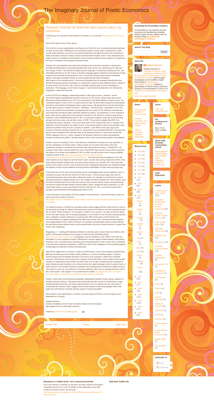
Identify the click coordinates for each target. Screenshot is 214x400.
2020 (140, 159)
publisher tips (160, 235)
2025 (140, 151)
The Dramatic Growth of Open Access (140, 112)
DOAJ (157, 284)
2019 (140, 163)
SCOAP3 (159, 319)
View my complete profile (145, 96)
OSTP (157, 315)
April (139, 251)
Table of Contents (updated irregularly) (139, 133)
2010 (140, 283)
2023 (140, 155)
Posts (160, 363)
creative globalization (160, 256)
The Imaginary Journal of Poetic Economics (96, 10)
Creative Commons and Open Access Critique (141, 122)
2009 (140, 289)
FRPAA (158, 288)
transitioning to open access (161, 192)
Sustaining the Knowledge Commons (146, 83)
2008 (140, 295)
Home (86, 324)
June (139, 242)
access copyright (159, 298)
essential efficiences (159, 230)
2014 (140, 183)
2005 (140, 313)
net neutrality (160, 346)
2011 (140, 276)
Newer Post (51, 324)
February (140, 262)
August (140, 232)
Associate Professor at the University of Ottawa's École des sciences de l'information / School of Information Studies (151, 74)
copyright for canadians (160, 272)
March (139, 255)
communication (161, 323)
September (140, 225)
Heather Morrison (154, 65)
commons (159, 310)
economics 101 (161, 264)
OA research (160, 277)
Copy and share (161, 110)
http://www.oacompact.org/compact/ (60, 237)
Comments (162, 367)
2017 (140, 170)
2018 (140, 166)
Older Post (121, 324)
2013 (140, 189)
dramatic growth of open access (161, 215)
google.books (160, 339)
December (140, 202)
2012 (140, 195)
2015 (140, 177)
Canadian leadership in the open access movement (160, 204)
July (139, 238)
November (140, 210)
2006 (140, 307)
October (140, 219)
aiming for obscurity (159, 305)
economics (159, 242)
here (157, 132)
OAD (157, 293)
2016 (140, 174)
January (140, 268)
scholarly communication (161, 247)
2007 (140, 301)
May (139, 248)
